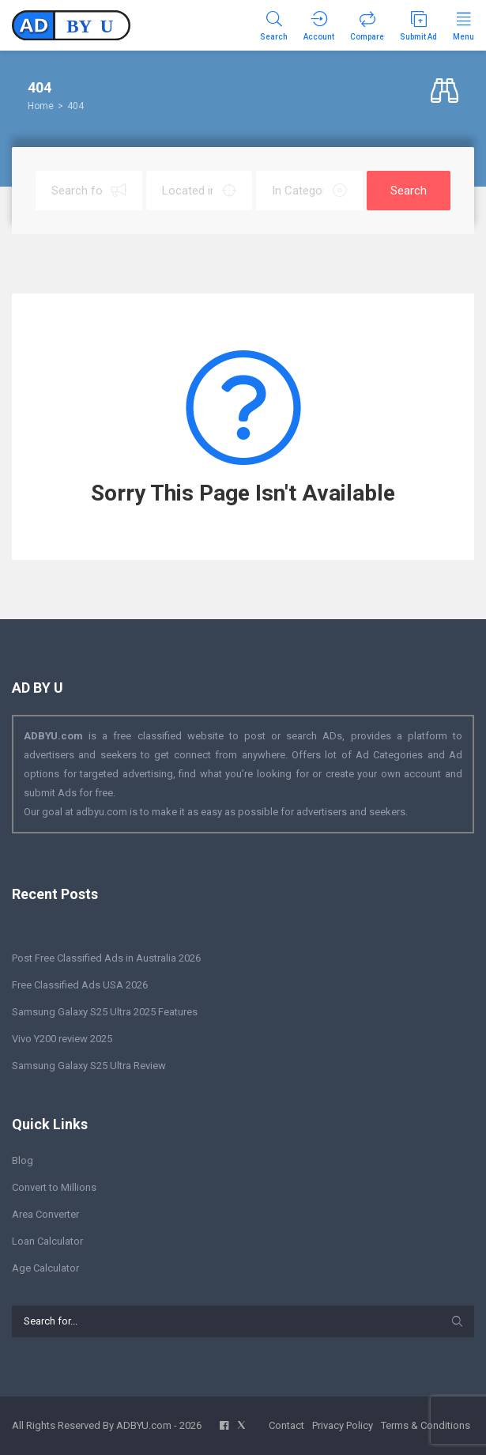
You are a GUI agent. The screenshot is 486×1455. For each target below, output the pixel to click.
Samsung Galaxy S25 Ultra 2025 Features (105, 1012)
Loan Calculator (47, 1241)
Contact (286, 1425)
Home (41, 105)
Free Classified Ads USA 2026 (80, 985)
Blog (22, 1160)
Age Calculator (45, 1268)
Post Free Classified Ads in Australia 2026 (106, 958)
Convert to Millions (54, 1187)
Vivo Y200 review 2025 (62, 1039)
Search (408, 190)
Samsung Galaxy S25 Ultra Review (89, 1065)
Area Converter (45, 1214)
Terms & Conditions (425, 1425)
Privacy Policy (342, 1425)
